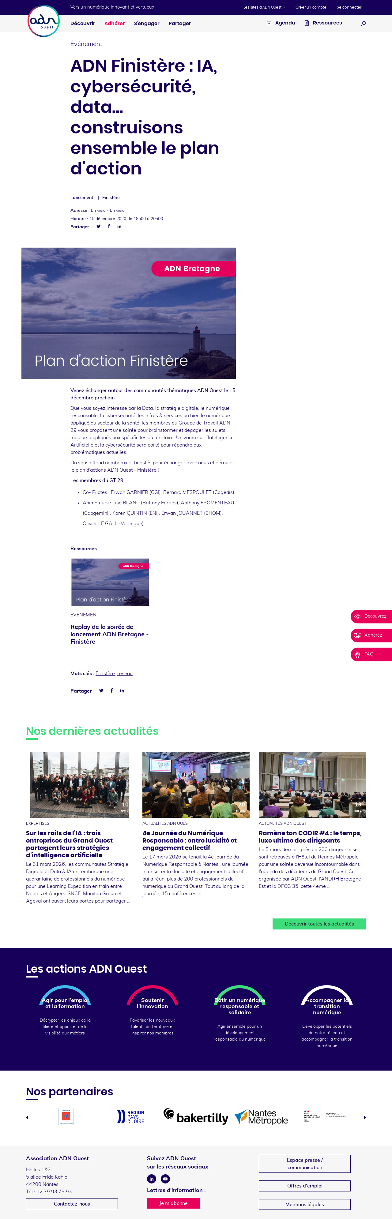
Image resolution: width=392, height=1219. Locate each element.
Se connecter (349, 7)
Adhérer (114, 23)
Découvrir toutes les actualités (319, 924)
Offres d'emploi (304, 1185)
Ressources (323, 24)
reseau (125, 673)
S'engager (147, 23)
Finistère (111, 198)
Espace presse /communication (305, 1164)
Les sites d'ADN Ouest (262, 7)
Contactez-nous (72, 1204)
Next (365, 1117)
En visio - (108, 210)
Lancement (81, 198)
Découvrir (82, 23)
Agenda (281, 24)
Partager (180, 23)
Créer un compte (311, 7)
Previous (27, 1117)
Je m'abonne (173, 1203)
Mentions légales (304, 1204)
